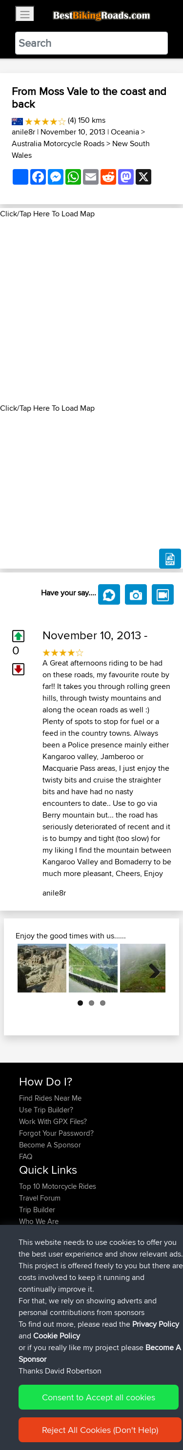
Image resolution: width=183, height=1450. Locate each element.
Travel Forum (40, 1198)
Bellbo (30, 1321)
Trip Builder (37, 1209)
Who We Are (39, 1221)
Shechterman (40, 1274)
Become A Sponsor (50, 1145)
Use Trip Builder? (46, 1110)
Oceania (125, 131)
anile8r (23, 131)
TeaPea (31, 1309)
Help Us (32, 1245)
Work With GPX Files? (53, 1121)
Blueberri (34, 1332)
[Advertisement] (91, 311)
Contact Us (36, 1233)
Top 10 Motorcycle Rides (57, 1186)
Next (151, 968)
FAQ (25, 1156)
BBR (92, 1274)
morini (30, 1285)
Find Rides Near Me (50, 1098)
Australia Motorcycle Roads (58, 143)
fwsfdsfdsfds (40, 1297)
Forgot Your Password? (56, 1133)
